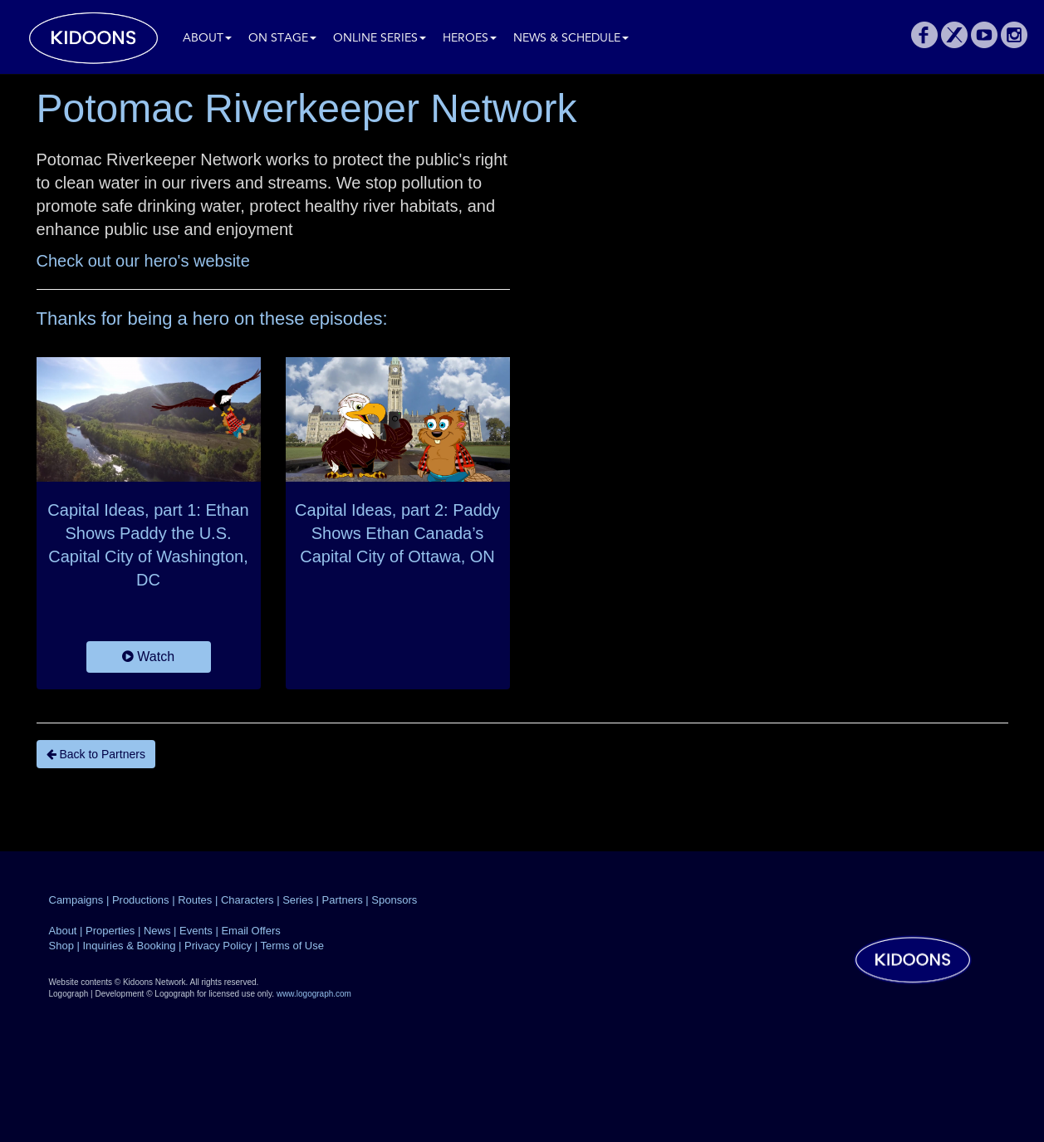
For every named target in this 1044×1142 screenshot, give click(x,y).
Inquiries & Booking (128, 945)
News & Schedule (571, 38)
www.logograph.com (314, 993)
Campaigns (76, 900)
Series (297, 900)
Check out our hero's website (143, 261)
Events (196, 930)
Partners (342, 900)
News (157, 930)
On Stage (282, 38)
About (207, 38)
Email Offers (250, 930)
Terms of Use (292, 945)
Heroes (470, 38)
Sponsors (394, 900)
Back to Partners (96, 754)
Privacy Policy (218, 945)
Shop (61, 945)
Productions (140, 900)
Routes (195, 900)
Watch (148, 656)
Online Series (379, 38)
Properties (110, 930)
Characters (247, 900)
